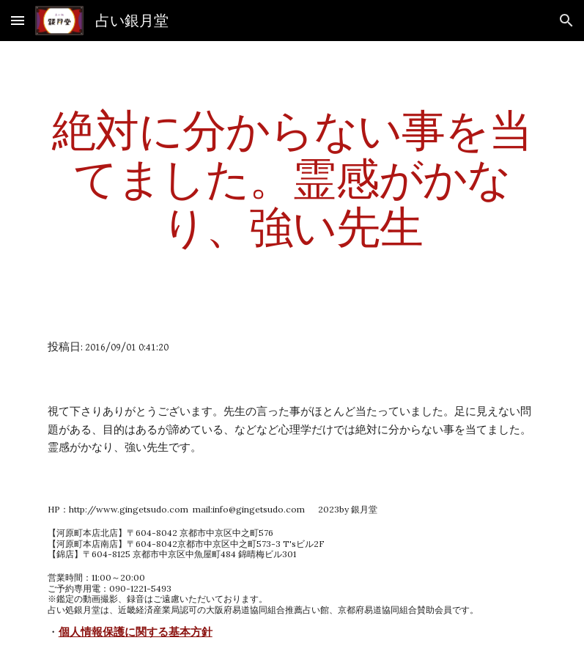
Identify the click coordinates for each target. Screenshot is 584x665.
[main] (292, 178)
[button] (17, 20)
